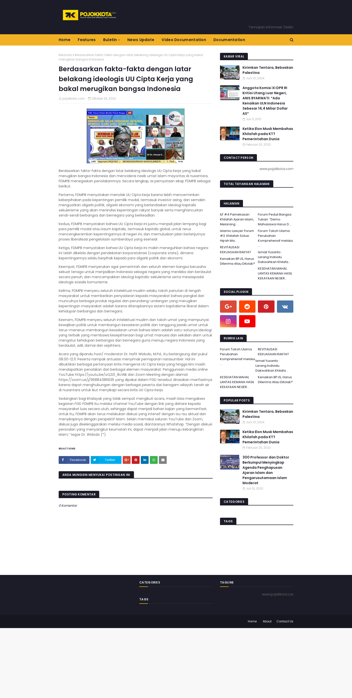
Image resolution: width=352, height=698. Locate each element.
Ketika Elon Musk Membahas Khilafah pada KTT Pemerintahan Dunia (267, 133)
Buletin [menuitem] (110, 39)
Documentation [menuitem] (229, 39)
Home (252, 621)
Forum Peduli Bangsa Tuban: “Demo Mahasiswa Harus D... (274, 219)
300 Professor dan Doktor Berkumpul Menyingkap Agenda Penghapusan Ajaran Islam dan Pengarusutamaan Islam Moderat (265, 470)
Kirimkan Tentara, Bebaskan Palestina (267, 70)
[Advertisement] (146, 662)
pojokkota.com (73, 98)
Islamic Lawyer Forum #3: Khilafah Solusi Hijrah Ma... (237, 236)
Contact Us (284, 621)
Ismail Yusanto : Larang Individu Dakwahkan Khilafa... (274, 257)
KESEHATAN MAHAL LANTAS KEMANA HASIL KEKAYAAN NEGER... (275, 273)
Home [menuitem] (64, 39)
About (267, 621)
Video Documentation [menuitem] (184, 39)
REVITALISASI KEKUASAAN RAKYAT (235, 249)
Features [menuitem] (87, 39)
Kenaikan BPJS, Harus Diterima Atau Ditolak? (237, 261)
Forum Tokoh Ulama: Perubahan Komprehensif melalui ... (275, 238)
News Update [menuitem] (140, 39)
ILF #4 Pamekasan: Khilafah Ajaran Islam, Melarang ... (237, 219)
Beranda (65, 55)
